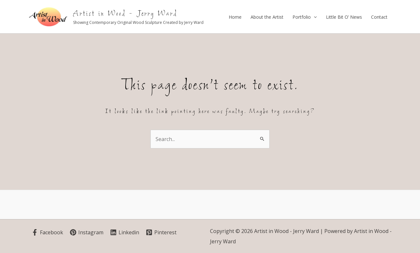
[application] (314, 17)
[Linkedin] (124, 232)
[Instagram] (87, 232)
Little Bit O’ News (344, 17)
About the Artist (267, 17)
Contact (379, 17)
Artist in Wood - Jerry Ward (125, 14)
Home (235, 17)
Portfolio (304, 17)
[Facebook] (47, 232)
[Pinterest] (161, 232)
